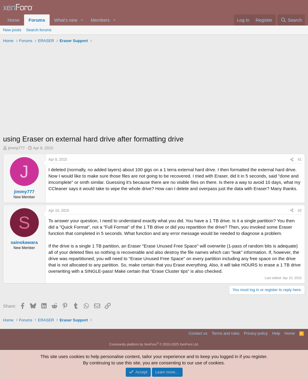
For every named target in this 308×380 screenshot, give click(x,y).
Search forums (39, 30)
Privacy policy (256, 333)
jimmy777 (16, 148)
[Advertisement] (154, 90)
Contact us (198, 333)
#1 (300, 159)
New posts (12, 30)
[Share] (292, 159)
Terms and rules (225, 333)
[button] (82, 20)
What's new (65, 20)
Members (100, 20)
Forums (37, 20)
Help (276, 333)
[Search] (291, 20)
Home (14, 20)
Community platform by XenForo (154, 344)
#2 (300, 210)
